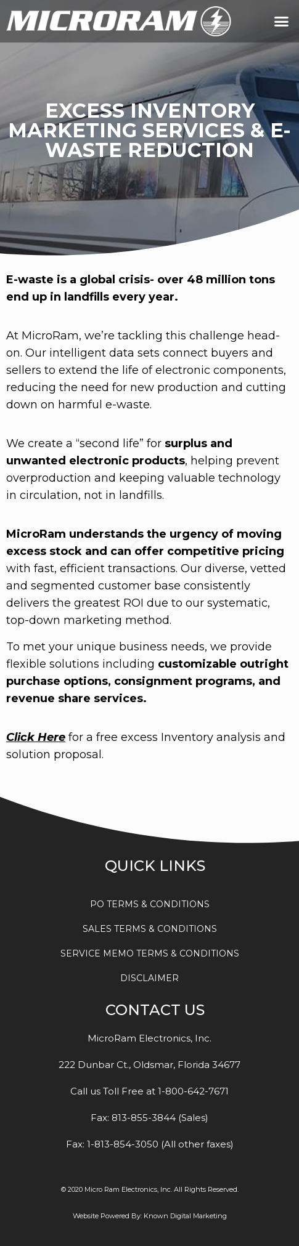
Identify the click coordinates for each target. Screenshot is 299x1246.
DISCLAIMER (149, 978)
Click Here (35, 737)
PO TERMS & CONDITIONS (150, 904)
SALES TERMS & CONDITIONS (150, 928)
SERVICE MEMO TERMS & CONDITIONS (149, 953)
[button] (281, 21)
